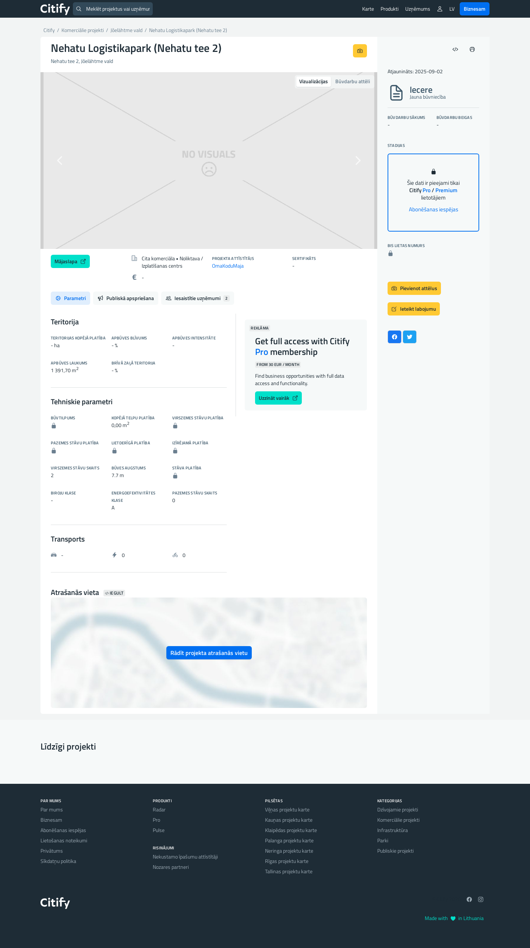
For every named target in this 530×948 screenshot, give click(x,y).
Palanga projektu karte (289, 840)
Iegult (114, 593)
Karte (368, 9)
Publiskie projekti (395, 850)
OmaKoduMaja (228, 265)
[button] (65, 160)
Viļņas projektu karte (287, 809)
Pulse (159, 830)
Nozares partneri (171, 867)
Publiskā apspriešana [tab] (126, 298)
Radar (159, 809)
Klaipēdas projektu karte (291, 830)
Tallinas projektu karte (288, 871)
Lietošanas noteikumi (63, 840)
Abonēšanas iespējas (433, 209)
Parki (382, 840)
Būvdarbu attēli (352, 81)
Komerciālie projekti (398, 820)
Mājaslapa (70, 261)
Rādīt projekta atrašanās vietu (209, 652)
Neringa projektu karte (289, 850)
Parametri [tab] (70, 298)
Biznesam (474, 9)
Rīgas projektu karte (286, 861)
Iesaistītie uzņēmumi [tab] (198, 298)
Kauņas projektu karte (288, 820)
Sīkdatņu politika (58, 861)
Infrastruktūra (392, 830)
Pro (156, 820)
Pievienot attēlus (414, 288)
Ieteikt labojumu (413, 309)
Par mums (51, 809)
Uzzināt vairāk (278, 398)
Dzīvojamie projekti (397, 809)
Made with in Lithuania (454, 918)
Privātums (51, 850)
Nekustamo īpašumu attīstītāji (185, 856)
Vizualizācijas (313, 81)
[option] (208, 160)
